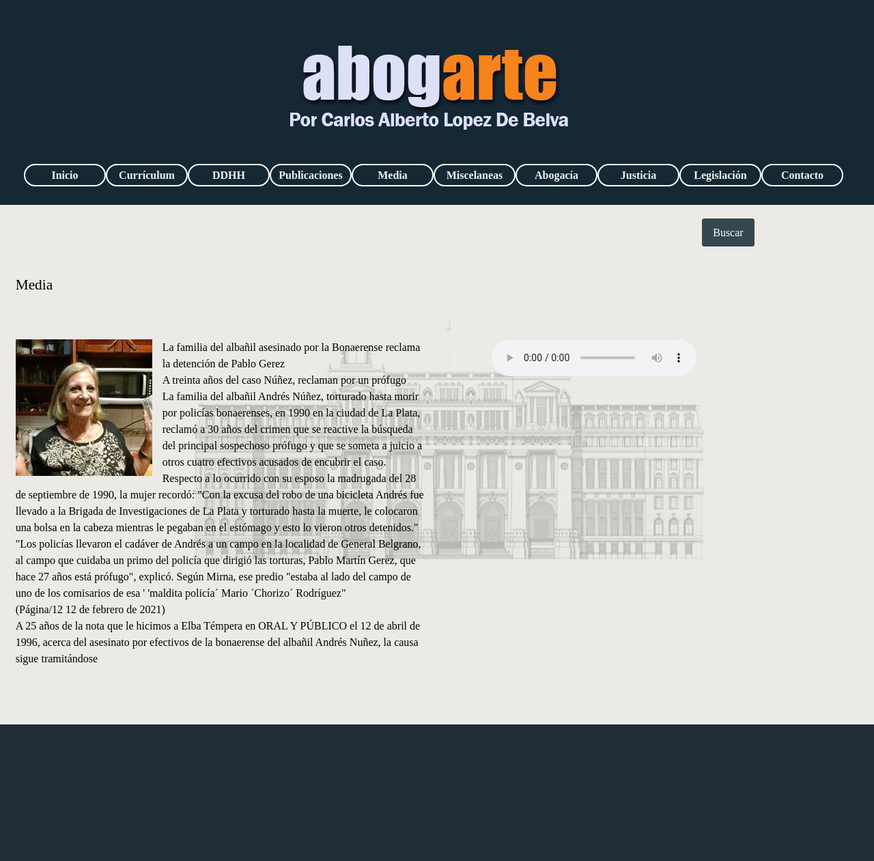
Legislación (720, 175)
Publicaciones (310, 175)
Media (393, 175)
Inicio (64, 175)
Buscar (728, 232)
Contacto (802, 175)
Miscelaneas (475, 175)
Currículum (147, 175)
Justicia (638, 175)
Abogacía (556, 175)
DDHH (228, 175)
